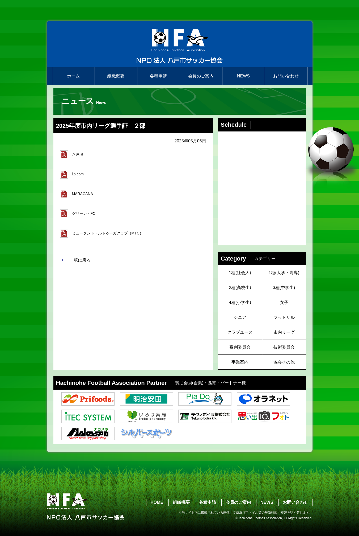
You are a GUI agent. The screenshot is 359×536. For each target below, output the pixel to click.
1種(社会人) (240, 272)
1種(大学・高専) (284, 272)
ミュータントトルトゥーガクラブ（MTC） (101, 233)
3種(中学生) (284, 287)
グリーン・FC (78, 213)
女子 (284, 302)
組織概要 (115, 76)
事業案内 (239, 362)
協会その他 (284, 362)
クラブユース (240, 332)
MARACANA (76, 194)
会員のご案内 (201, 76)
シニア (240, 317)
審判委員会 (240, 347)
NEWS (243, 76)
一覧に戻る (80, 260)
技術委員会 (284, 347)
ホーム (73, 76)
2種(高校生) (240, 287)
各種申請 (158, 76)
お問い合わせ (286, 76)
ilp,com (72, 174)
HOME (156, 502)
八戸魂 (71, 154)
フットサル (284, 317)
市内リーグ (284, 332)
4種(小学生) (240, 302)
